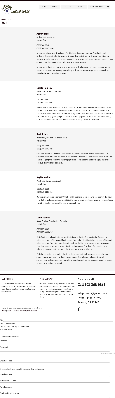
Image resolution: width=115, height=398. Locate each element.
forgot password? (108, 353)
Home (44, 7)
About (55, 7)
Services (67, 7)
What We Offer (46, 279)
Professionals (96, 7)
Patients (80, 7)
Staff (9, 19)
